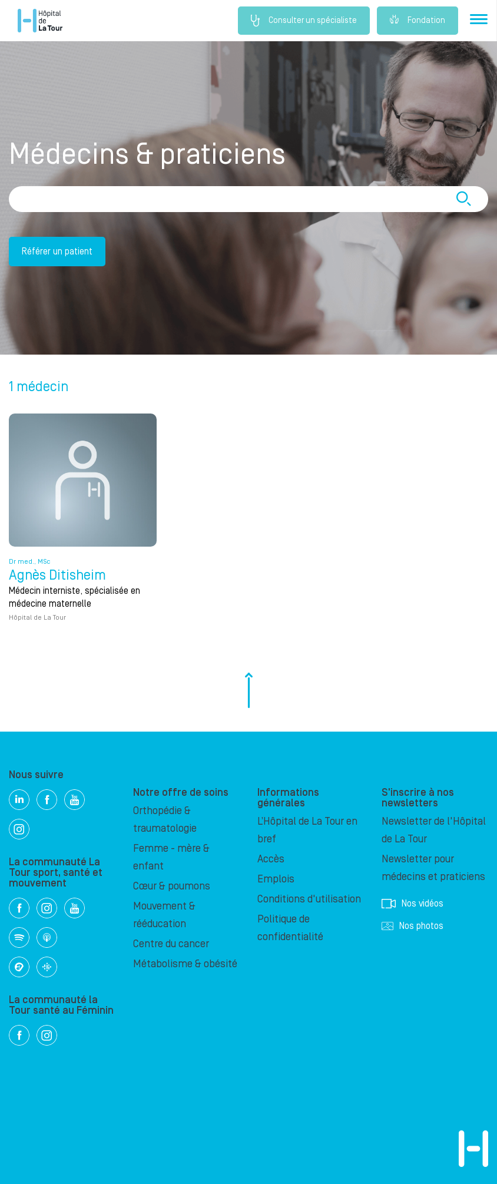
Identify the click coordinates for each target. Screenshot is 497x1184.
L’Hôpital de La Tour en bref (307, 830)
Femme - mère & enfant (171, 857)
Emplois (275, 879)
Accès (270, 859)
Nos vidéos (412, 903)
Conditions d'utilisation (309, 899)
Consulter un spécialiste (304, 21)
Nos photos (412, 926)
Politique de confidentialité (290, 928)
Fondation (417, 21)
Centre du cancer (171, 944)
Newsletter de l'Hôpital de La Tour (434, 830)
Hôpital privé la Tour (40, 20)
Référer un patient (57, 251)
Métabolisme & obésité (185, 964)
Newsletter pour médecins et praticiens (433, 868)
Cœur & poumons (171, 886)
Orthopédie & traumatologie (165, 820)
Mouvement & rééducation (164, 915)
